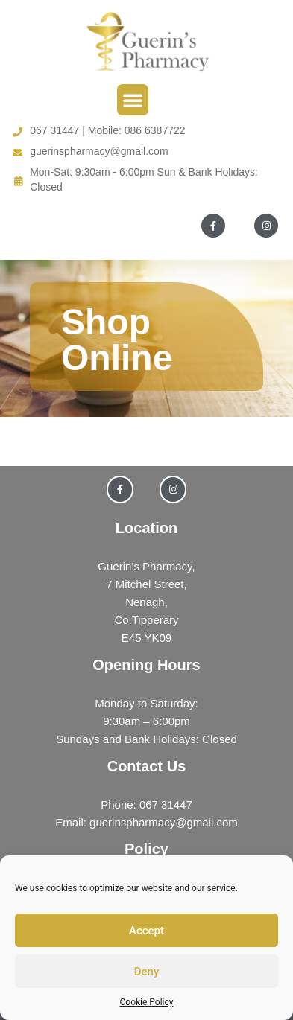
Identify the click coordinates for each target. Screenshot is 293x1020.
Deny (147, 971)
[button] (132, 99)
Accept (146, 930)
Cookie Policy (147, 1002)
